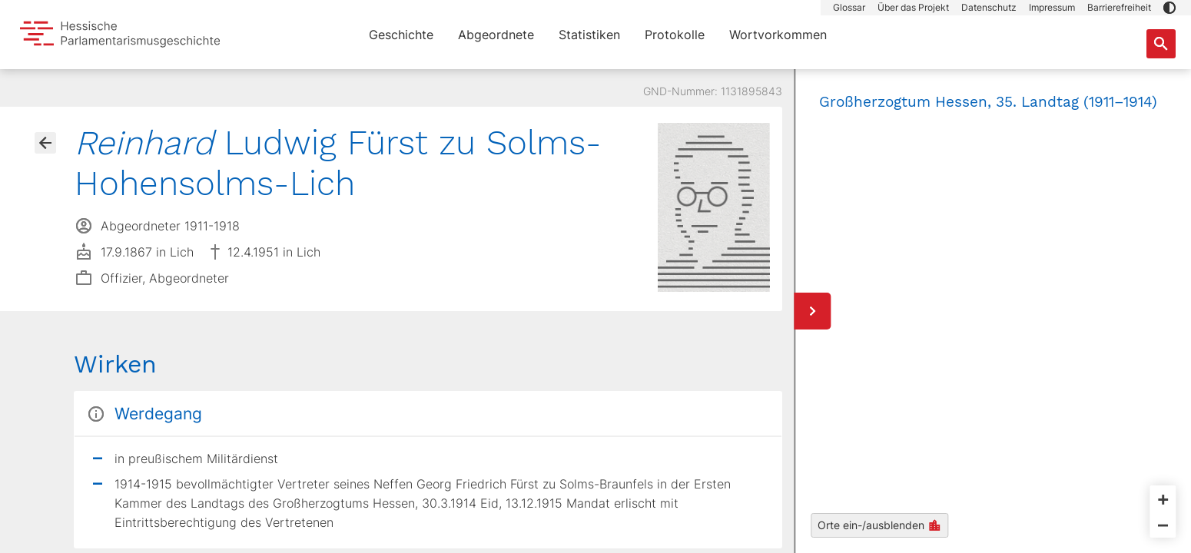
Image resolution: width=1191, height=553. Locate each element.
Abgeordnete (496, 34)
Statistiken (589, 34)
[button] (1169, 8)
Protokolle (675, 34)
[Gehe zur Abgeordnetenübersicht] (45, 143)
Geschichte (401, 34)
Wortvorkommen (778, 34)
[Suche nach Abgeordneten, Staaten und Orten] (1161, 43)
